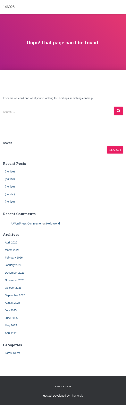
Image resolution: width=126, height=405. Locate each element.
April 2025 (11, 333)
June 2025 (11, 318)
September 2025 (15, 295)
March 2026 (12, 249)
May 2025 (11, 325)
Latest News (12, 353)
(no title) (10, 171)
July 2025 (11, 310)
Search (7, 143)
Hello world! (53, 223)
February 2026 (14, 257)
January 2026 (13, 265)
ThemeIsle (76, 395)
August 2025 (12, 302)
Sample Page (63, 386)
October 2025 (13, 287)
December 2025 (14, 272)
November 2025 (14, 280)
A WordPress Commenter (26, 223)
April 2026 (11, 242)
